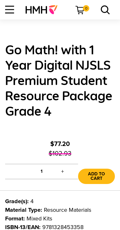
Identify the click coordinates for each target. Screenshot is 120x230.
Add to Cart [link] (96, 176)
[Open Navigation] (9, 9)
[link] (44, 9)
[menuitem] (44, 9)
